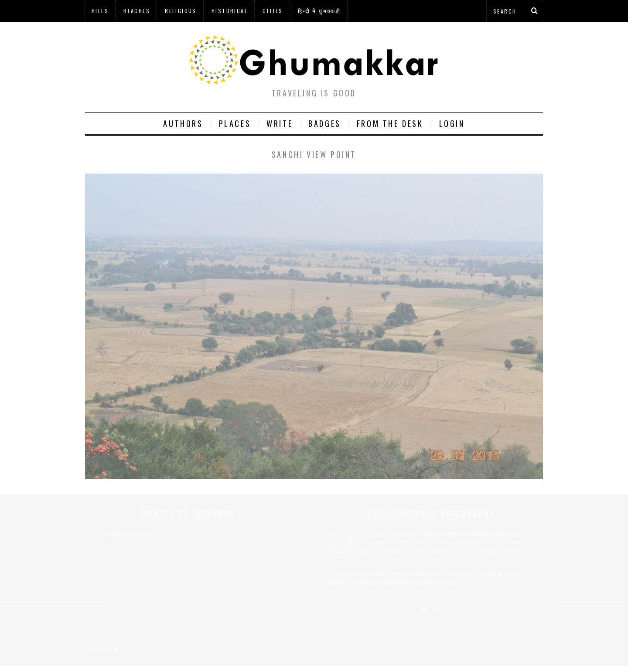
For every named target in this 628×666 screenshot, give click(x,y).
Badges (324, 123)
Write (279, 123)
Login (452, 123)
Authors (183, 123)
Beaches (136, 10)
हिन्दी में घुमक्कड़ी (319, 10)
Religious (181, 10)
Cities (273, 10)
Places (235, 123)
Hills (100, 10)
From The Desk (390, 123)
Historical (230, 10)
